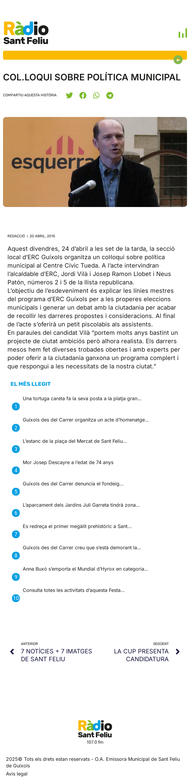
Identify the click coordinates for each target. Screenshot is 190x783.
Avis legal (17, 774)
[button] (69, 95)
